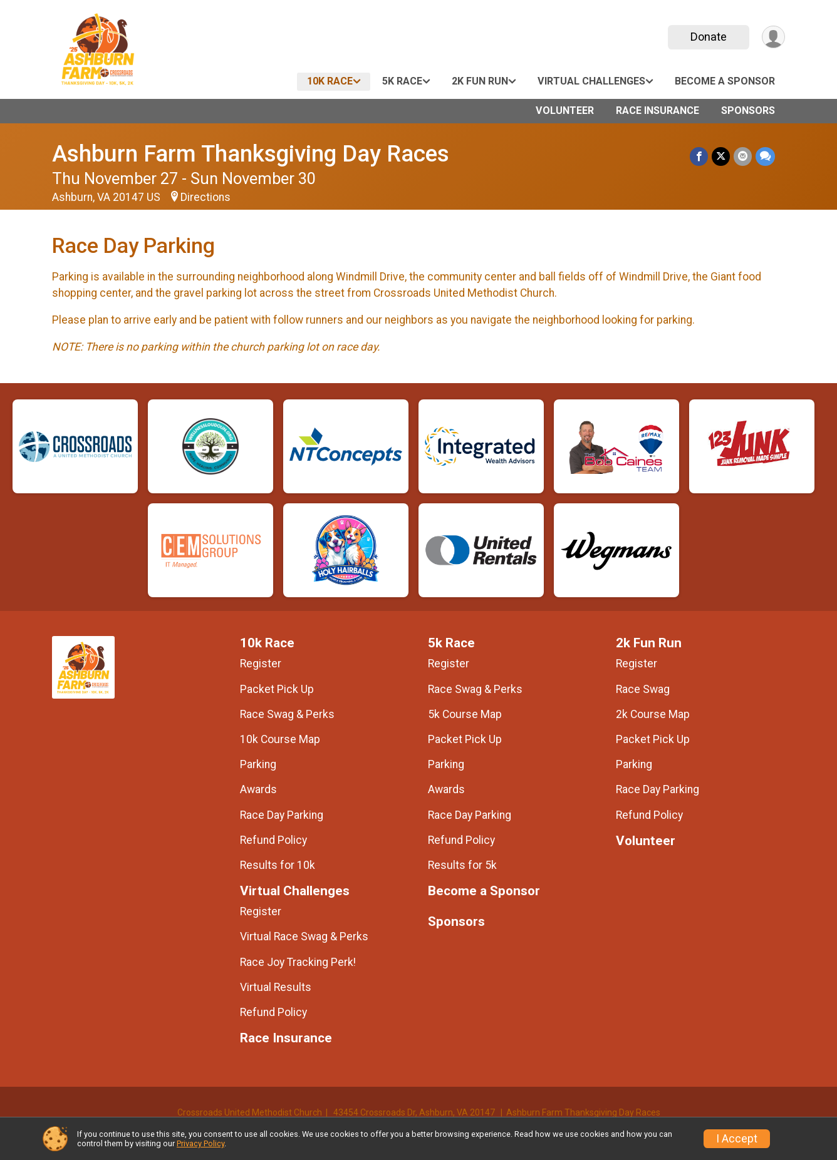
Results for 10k (277, 865)
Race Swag (643, 689)
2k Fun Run (480, 81)
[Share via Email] (743, 156)
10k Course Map (280, 739)
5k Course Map (465, 714)
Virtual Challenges (591, 81)
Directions (205, 197)
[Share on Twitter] (721, 156)
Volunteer (565, 110)
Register (260, 663)
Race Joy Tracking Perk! (298, 962)
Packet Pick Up (277, 689)
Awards (258, 789)
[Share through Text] (765, 156)
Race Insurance (657, 110)
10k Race (330, 81)
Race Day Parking (281, 815)
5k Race (402, 81)
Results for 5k (462, 865)
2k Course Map (653, 714)
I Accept (736, 1138)
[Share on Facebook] (699, 156)
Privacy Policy (200, 1143)
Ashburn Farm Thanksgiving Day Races (250, 153)
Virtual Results (275, 987)
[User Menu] (773, 37)
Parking (258, 764)
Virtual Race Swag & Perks (304, 936)
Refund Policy (273, 840)
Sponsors (748, 110)
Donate (708, 36)
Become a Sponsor (725, 81)
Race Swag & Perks (287, 714)
